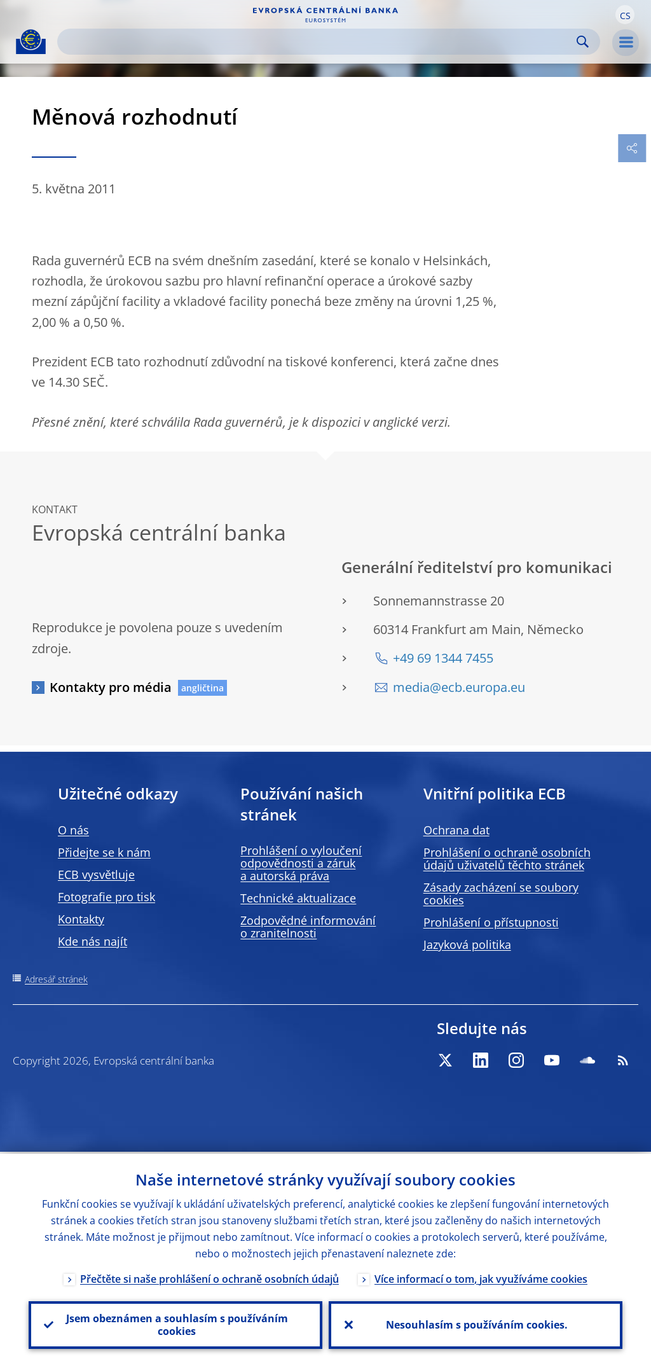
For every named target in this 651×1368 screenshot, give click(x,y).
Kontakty (81, 919)
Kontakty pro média (111, 687)
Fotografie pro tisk (106, 896)
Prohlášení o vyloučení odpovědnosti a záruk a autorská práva (301, 863)
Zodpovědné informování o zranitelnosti (308, 927)
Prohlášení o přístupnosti (491, 922)
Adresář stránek (56, 979)
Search (582, 42)
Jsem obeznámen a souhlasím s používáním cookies (176, 1324)
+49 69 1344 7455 (443, 658)
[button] (624, 14)
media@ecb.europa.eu (459, 687)
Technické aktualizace (298, 898)
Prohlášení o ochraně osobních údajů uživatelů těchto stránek (507, 859)
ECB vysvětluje (96, 874)
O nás (73, 830)
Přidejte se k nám (104, 852)
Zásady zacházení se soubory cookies (501, 894)
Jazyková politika (467, 944)
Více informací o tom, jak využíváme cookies (480, 1277)
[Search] (318, 42)
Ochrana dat (456, 830)
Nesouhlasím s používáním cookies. (475, 1324)
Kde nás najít (92, 941)
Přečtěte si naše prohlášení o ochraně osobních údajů (209, 1277)
